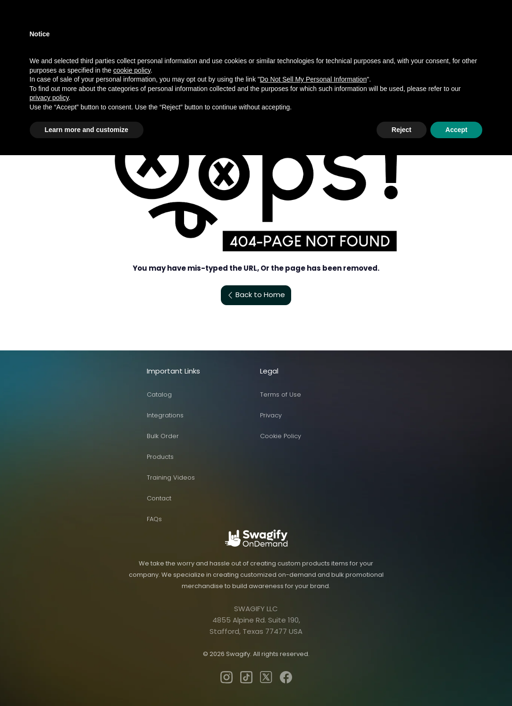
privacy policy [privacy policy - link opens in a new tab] (49, 648)
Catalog (159, 394)
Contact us (319, 29)
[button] (206, 8)
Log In (420, 29)
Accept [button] (456, 680)
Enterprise (371, 29)
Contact (159, 498)
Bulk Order (163, 436)
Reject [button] (401, 680)
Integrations (165, 415)
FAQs (154, 519)
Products (103, 29)
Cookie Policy (280, 436)
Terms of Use (280, 394)
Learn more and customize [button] (86, 680)
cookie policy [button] (132, 620)
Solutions (227, 29)
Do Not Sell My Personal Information (313, 630)
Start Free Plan (472, 29)
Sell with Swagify (165, 29)
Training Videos (171, 477)
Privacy (271, 415)
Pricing (273, 29)
